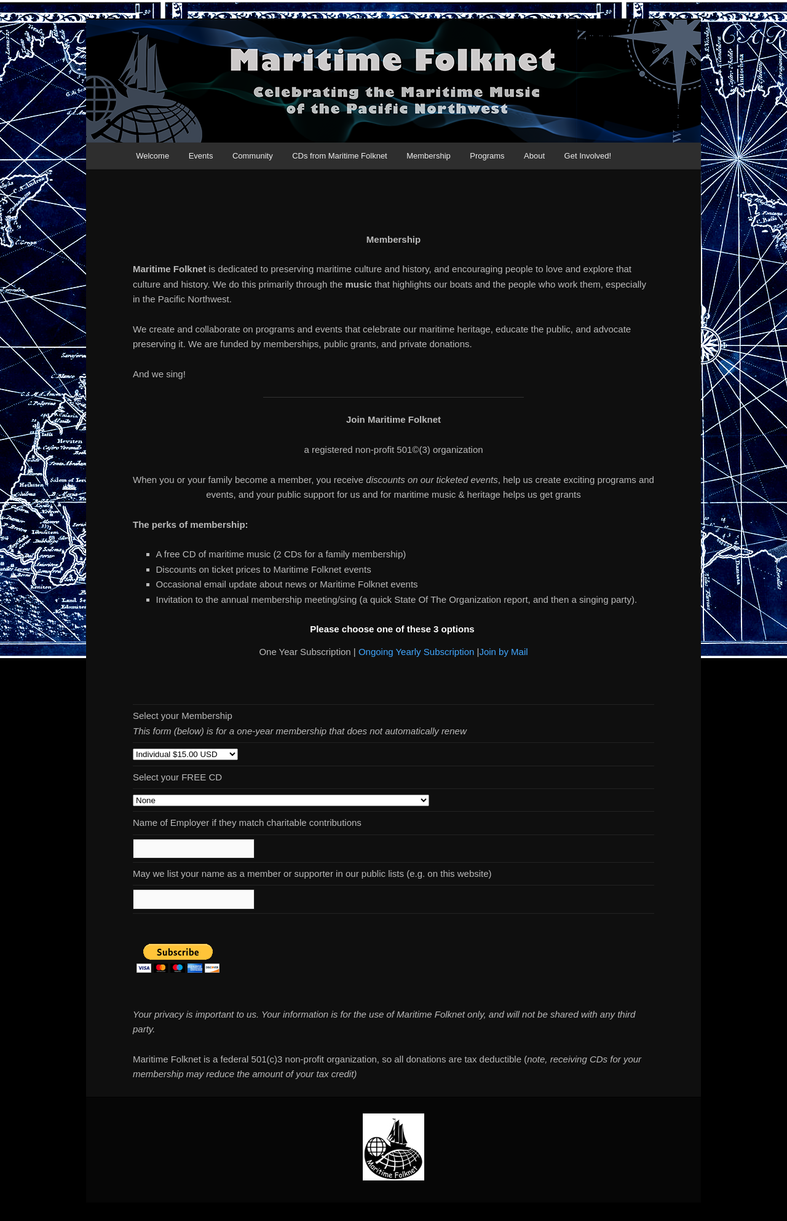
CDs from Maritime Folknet (339, 155)
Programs (487, 155)
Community (252, 155)
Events (201, 155)
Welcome (152, 155)
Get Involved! (588, 155)
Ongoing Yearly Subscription (416, 651)
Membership (428, 155)
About (534, 155)
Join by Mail (503, 651)
